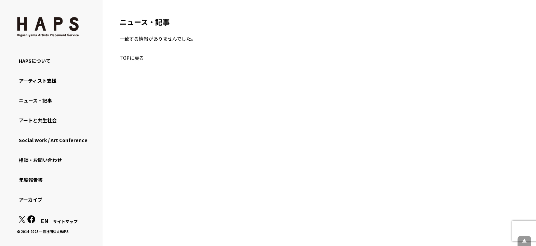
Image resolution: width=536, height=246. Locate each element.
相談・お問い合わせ (40, 160)
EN (44, 221)
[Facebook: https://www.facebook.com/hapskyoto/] (31, 221)
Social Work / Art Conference (53, 140)
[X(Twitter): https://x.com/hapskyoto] (22, 221)
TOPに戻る (132, 57)
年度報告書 (31, 179)
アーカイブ (30, 199)
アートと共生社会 (38, 120)
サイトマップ (65, 221)
